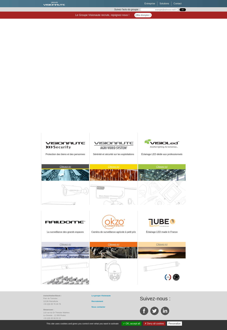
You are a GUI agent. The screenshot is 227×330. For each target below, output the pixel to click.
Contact (178, 3)
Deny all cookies (154, 323)
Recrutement (97, 301)
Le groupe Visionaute (101, 296)
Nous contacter (98, 307)
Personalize (175, 323)
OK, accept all (131, 323)
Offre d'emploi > (143, 15)
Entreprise (149, 3)
